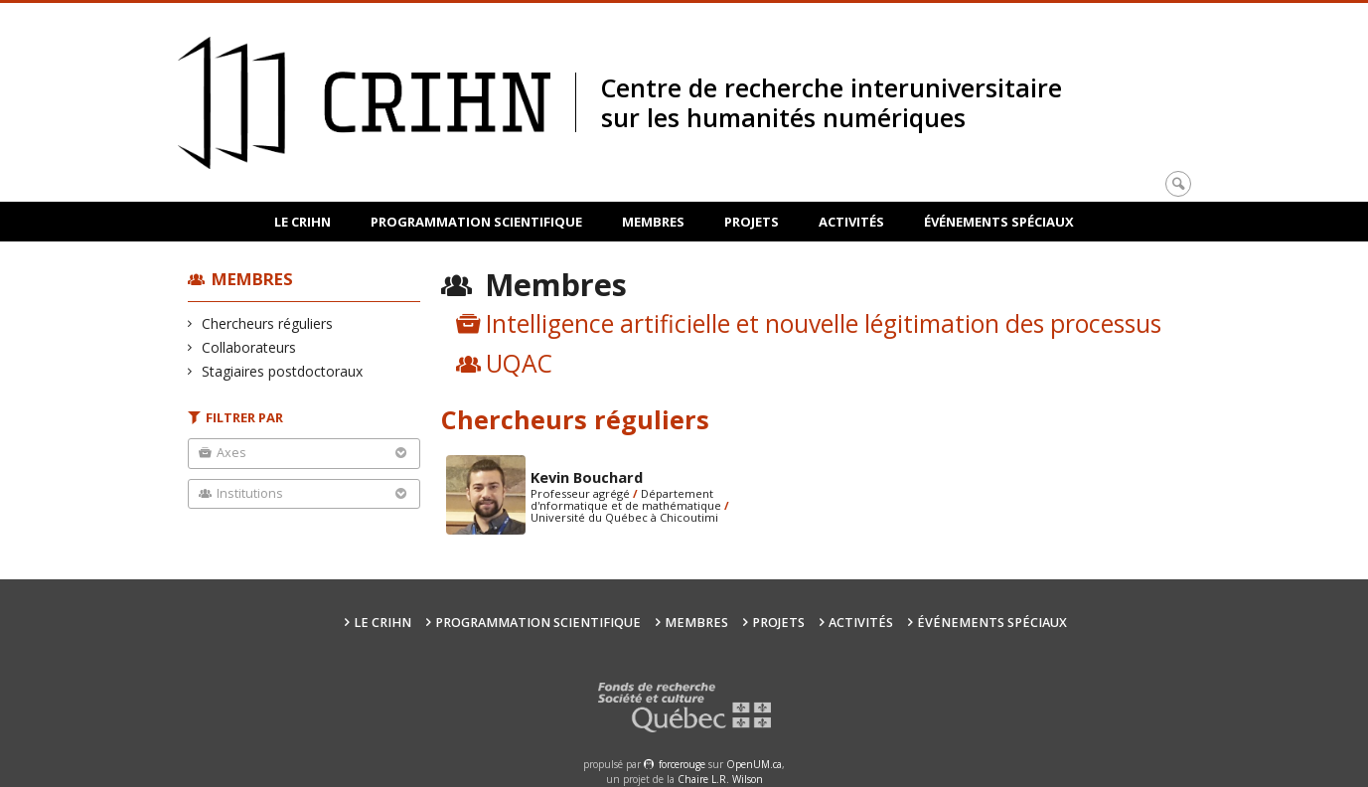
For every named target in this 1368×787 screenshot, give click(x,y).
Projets (751, 222)
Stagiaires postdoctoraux (283, 371)
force (682, 764)
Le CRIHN (302, 222)
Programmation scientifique (476, 222)
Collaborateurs (249, 347)
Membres (653, 222)
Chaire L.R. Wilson (720, 779)
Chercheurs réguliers (268, 323)
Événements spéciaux (999, 222)
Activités (851, 222)
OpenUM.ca (754, 764)
